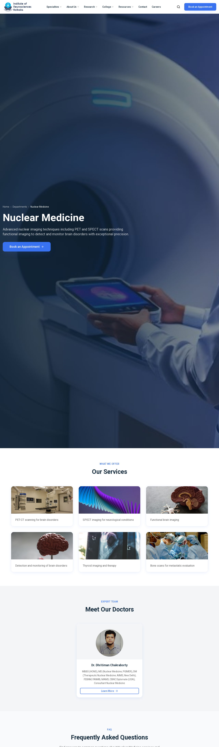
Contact (142, 6)
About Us (73, 6)
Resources (126, 6)
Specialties (54, 6)
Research (91, 6)
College (108, 6)
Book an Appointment (200, 6)
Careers (156, 6)
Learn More (109, 691)
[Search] (178, 7)
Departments (20, 206)
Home (6, 206)
